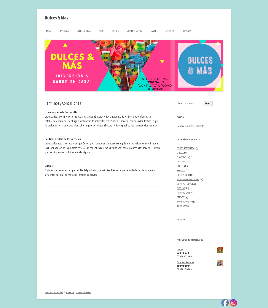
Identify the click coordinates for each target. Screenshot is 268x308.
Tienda (48, 31)
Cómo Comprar (84, 31)
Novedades (64, 31)
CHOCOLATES (183, 157)
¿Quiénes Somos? (134, 31)
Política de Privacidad (54, 292)
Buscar (208, 103)
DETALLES (181, 161)
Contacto (169, 31)
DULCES (180, 166)
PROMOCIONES (183, 192)
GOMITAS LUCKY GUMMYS (188, 179)
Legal (153, 31)
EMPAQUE (181, 170)
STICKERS (181, 197)
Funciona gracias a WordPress (78, 292)
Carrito (115, 31)
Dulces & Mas (56, 18)
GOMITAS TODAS (184, 183)
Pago (101, 31)
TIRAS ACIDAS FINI (185, 201)
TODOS (180, 206)
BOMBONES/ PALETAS (186, 148)
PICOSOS (181, 188)
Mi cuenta (186, 31)
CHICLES (180, 152)
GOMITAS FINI (183, 175)
